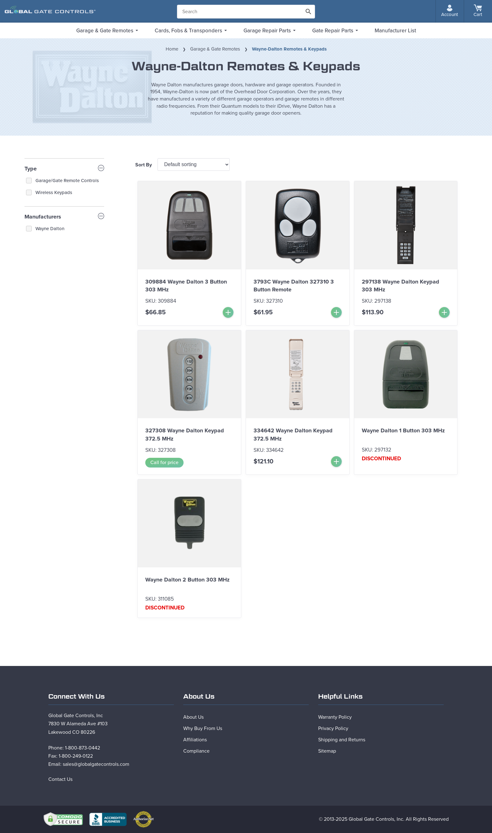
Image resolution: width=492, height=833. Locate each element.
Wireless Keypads (53, 192)
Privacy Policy (333, 728)
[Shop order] (194, 164)
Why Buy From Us (202, 728)
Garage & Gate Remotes (104, 30)
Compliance (196, 751)
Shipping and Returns (341, 740)
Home (172, 49)
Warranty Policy (335, 717)
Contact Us (60, 779)
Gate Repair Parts (332, 30)
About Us (193, 717)
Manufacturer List (395, 30)
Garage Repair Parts (267, 30)
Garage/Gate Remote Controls (67, 180)
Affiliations (195, 740)
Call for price (164, 462)
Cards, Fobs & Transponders (188, 30)
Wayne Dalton (49, 228)
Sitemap (327, 751)
